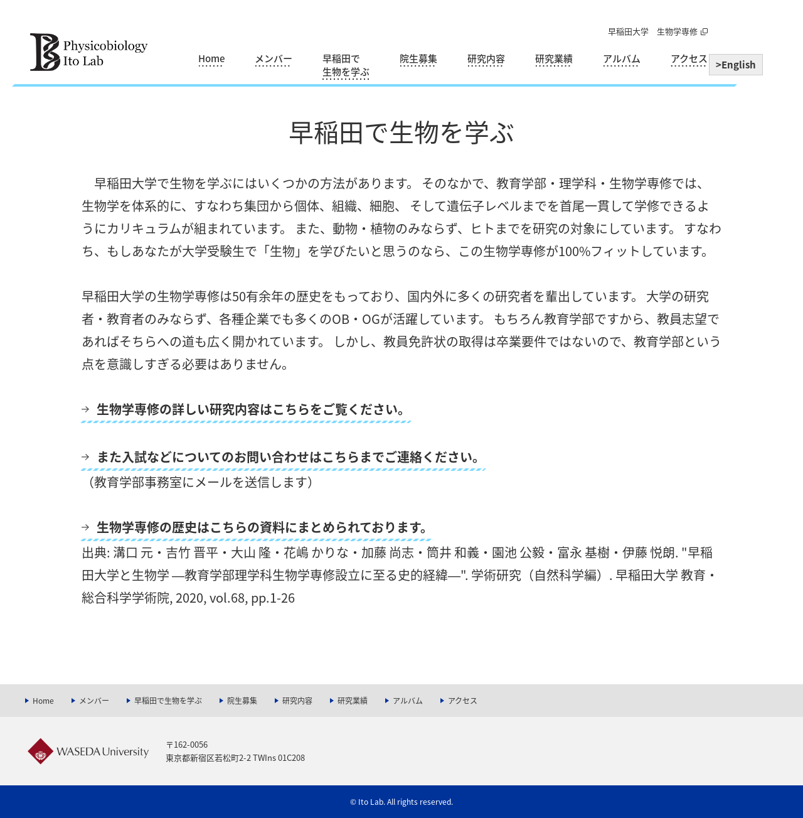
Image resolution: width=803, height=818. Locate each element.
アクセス (689, 58)
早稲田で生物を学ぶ (346, 65)
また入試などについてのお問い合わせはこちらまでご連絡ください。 (291, 457)
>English (736, 65)
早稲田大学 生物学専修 (653, 31)
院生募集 (418, 58)
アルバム (622, 58)
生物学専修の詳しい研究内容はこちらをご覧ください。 (253, 409)
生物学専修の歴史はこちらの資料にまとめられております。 (265, 527)
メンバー (273, 58)
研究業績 (554, 58)
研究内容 (486, 58)
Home (211, 58)
